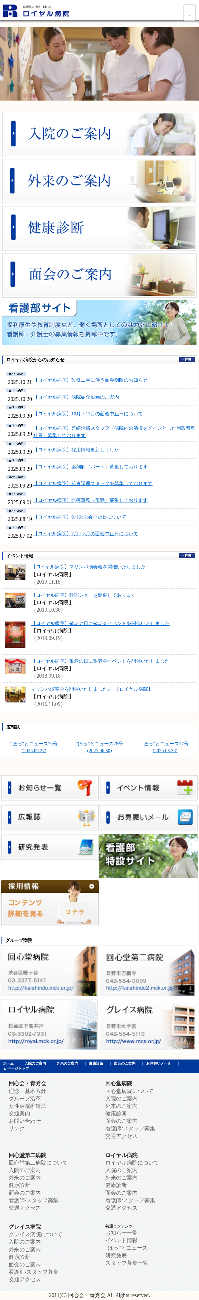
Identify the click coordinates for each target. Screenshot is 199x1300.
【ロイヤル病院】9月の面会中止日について (79, 516)
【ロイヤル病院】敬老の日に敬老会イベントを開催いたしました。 (102, 661)
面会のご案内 (124, 1063)
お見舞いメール (158, 1063)
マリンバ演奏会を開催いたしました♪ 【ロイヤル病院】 (92, 689)
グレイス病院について (35, 1234)
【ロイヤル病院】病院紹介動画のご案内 (76, 397)
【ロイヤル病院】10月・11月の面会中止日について (88, 413)
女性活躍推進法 (27, 1106)
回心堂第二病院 (27, 1155)
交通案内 (19, 1114)
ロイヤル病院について (132, 1163)
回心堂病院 (118, 1083)
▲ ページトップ (16, 1068)
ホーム (8, 1063)
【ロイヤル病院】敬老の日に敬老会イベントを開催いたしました (100, 623)
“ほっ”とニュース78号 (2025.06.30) (99, 747)
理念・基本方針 (27, 1091)
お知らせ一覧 (121, 1233)
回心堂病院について (129, 1091)
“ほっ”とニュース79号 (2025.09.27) (34, 747)
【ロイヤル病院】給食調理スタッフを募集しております (92, 483)
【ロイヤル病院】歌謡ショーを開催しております (83, 595)
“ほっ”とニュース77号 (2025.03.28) (165, 747)
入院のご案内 (35, 1063)
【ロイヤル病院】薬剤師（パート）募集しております (90, 466)
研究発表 (116, 1256)
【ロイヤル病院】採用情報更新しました (76, 449)
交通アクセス (121, 1136)
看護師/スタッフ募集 (130, 1128)
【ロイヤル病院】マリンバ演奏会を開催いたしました (88, 566)
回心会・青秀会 (27, 1083)
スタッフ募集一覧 (126, 1263)
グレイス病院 (25, 1227)
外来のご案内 (67, 1063)
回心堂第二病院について (38, 1163)
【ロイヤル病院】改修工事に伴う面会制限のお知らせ (90, 380)
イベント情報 (121, 1240)
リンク (17, 1128)
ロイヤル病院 (121, 1155)
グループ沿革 (25, 1099)
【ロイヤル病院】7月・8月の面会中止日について (85, 533)
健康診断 (96, 1063)
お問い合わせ (25, 1121)
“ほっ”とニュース (126, 1248)
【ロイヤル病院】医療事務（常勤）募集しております (90, 500)
